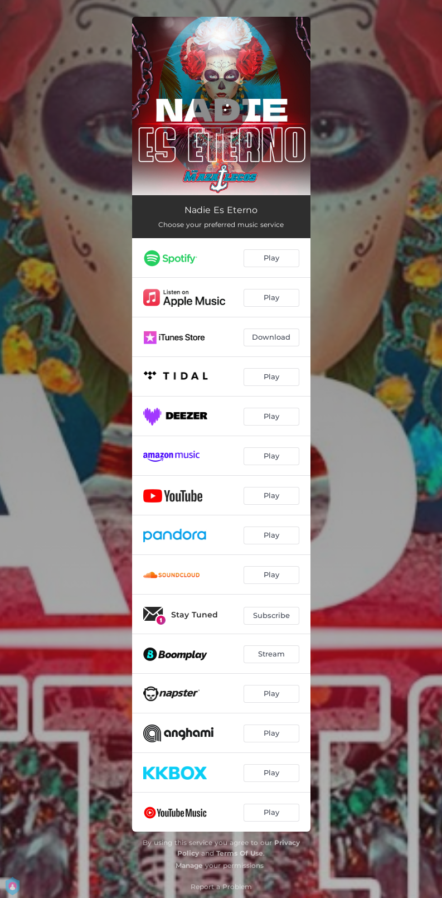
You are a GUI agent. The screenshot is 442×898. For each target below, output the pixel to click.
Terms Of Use (239, 853)
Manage (189, 865)
